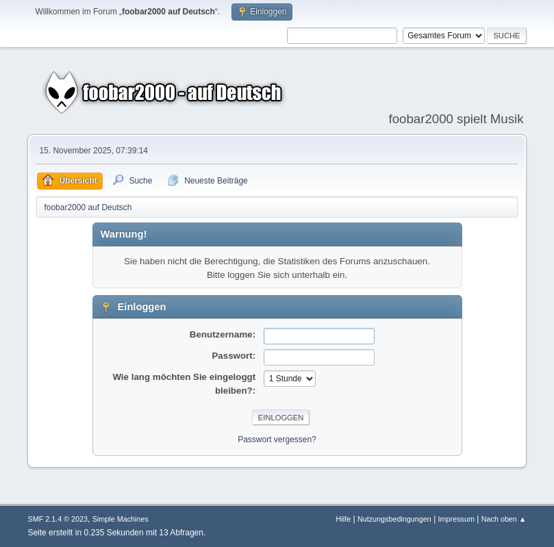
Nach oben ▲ (504, 519)
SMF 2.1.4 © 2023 (57, 519)
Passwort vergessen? (277, 439)
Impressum (456, 519)
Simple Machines (120, 519)
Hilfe (343, 519)
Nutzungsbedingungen (394, 519)
